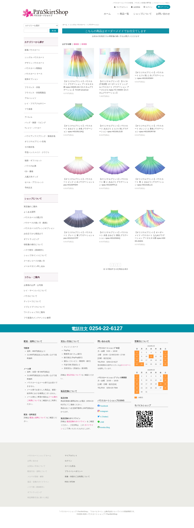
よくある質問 (29, 218)
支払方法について (74, 381)
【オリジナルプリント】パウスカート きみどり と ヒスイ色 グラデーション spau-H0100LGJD (113, 129)
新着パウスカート (32, 50)
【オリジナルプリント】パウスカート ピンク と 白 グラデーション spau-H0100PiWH (78, 182)
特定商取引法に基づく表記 (38, 504)
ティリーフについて (32, 308)
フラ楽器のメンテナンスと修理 (37, 324)
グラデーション (93, 25)
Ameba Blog (104, 434)
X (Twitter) (103, 423)
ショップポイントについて (35, 262)
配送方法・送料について (37, 478)
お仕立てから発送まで (33, 240)
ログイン (149, 7)
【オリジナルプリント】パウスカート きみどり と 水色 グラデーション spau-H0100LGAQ (77, 129)
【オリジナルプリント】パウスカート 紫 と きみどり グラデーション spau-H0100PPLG (113, 182)
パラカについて (30, 302)
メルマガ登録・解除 (35, 483)
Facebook (103, 412)
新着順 (84, 44)
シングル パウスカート (78, 25)
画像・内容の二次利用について (77, 483)
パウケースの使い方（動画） (36, 229)
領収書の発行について (33, 251)
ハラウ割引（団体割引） (34, 256)
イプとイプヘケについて (34, 313)
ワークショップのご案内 (34, 318)
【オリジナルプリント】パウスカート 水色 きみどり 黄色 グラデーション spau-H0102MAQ (113, 235)
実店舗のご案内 (30, 213)
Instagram (103, 418)
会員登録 (136, 7)
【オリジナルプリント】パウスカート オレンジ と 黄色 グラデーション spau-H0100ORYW (149, 129)
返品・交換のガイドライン (38, 488)
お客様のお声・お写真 (33, 291)
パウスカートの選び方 (33, 224)
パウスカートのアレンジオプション (39, 235)
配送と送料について (38, 424)
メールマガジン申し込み (34, 272)
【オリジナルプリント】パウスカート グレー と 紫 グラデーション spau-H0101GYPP (78, 235)
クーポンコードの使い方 (34, 267)
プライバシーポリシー (74, 478)
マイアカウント (122, 7)
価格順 (76, 44)
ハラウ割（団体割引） (36, 493)
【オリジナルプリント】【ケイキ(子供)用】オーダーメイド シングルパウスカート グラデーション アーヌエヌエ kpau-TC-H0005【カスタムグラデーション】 (114, 87)
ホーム (107, 14)
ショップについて (142, 14)
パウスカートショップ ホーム (39, 462)
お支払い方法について (36, 472)
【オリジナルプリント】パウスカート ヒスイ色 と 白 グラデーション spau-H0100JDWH (149, 75)
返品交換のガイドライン (76, 428)
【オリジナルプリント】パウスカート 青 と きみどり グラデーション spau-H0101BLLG (149, 182)
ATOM (72, 488)
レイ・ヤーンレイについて (35, 297)
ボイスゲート (126, 371)
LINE (101, 428)
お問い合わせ (163, 14)
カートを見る (70, 472)
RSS (66, 488)
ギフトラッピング (31, 245)
